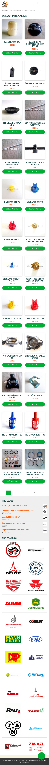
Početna (5, 11)
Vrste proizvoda (16, 11)
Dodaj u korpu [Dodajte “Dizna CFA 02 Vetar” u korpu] (12, 325)
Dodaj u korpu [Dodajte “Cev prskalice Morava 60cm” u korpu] (12, 171)
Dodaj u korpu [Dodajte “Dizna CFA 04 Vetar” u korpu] (35, 325)
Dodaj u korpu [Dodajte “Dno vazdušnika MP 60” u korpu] (12, 365)
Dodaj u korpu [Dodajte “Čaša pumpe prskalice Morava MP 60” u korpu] (35, 53)
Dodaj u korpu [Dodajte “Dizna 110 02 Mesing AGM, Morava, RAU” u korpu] (35, 248)
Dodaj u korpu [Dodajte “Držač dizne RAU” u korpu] (35, 404)
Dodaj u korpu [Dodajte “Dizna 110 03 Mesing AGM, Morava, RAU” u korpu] (35, 288)
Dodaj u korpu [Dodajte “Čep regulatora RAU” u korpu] (35, 92)
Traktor (4, 4)
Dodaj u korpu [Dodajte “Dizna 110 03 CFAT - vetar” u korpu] (12, 288)
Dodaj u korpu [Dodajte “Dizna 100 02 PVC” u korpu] (12, 209)
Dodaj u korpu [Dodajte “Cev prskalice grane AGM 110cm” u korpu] (35, 132)
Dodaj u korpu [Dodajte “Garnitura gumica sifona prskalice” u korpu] (35, 481)
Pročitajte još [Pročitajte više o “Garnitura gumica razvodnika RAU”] (12, 481)
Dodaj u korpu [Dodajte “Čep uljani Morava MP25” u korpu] (12, 132)
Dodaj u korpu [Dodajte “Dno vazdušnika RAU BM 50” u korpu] (12, 404)
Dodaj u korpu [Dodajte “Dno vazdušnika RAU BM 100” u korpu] (35, 365)
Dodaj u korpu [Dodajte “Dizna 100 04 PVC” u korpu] (12, 248)
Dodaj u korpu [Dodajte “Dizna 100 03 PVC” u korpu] (35, 209)
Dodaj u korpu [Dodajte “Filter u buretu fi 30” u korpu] (35, 442)
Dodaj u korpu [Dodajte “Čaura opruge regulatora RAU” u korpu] (12, 92)
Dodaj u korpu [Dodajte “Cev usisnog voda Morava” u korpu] (35, 171)
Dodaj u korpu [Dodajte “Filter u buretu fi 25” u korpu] (12, 442)
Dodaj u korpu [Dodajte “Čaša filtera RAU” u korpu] (12, 53)
